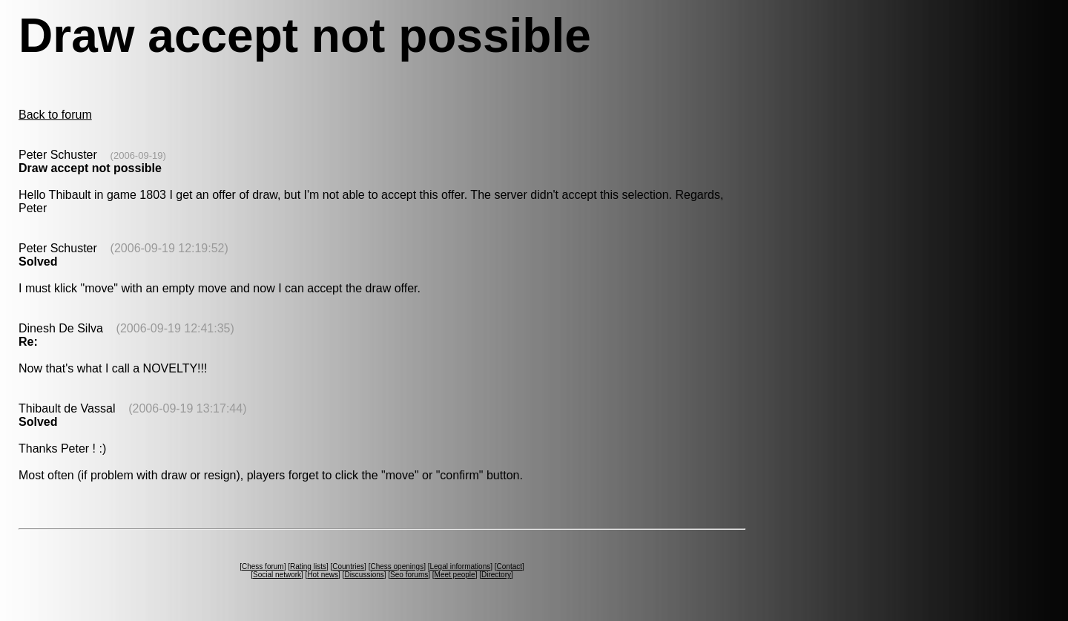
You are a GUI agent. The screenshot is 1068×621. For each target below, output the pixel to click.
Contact (509, 566)
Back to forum (55, 114)
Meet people (455, 575)
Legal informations (459, 566)
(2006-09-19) (138, 155)
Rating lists (308, 566)
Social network (277, 575)
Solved (38, 261)
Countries (348, 566)
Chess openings (396, 566)
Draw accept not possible (90, 168)
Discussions (363, 575)
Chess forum (263, 566)
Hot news (322, 575)
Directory (496, 575)
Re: (28, 341)
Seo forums (409, 575)
